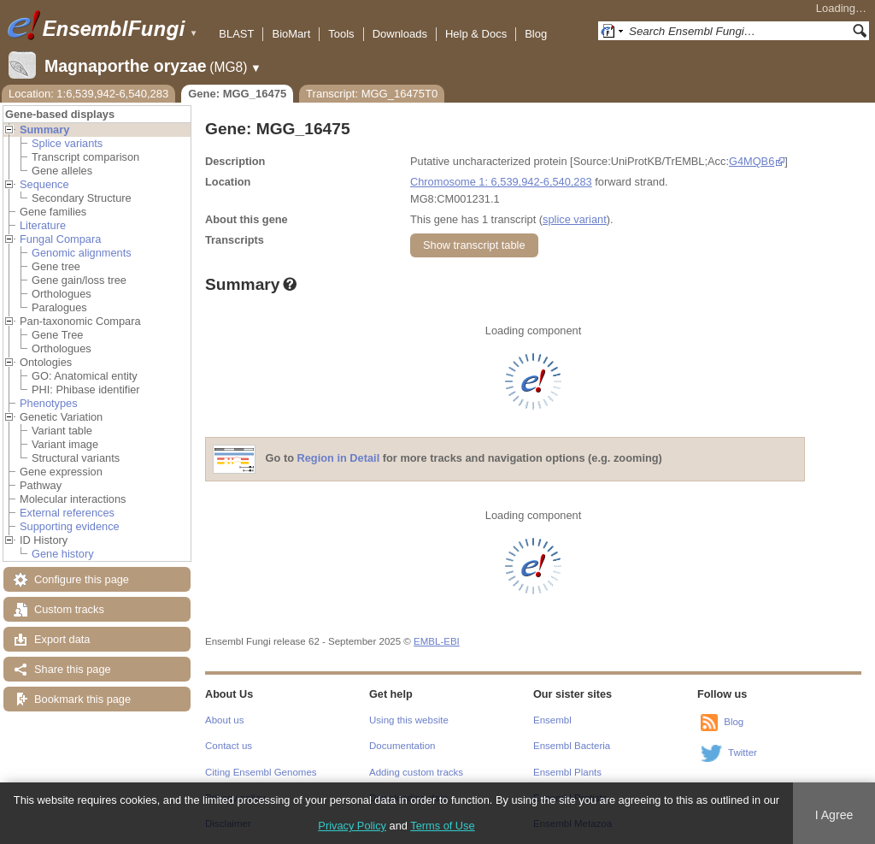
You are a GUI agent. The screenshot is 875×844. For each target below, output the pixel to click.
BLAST (236, 33)
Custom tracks (69, 609)
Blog (536, 33)
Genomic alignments (82, 252)
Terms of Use (442, 825)
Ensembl (552, 720)
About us (224, 720)
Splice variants (67, 143)
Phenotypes (49, 403)
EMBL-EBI (437, 641)
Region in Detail (338, 458)
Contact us (228, 746)
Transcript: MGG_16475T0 (372, 93)
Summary (44, 129)
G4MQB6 (751, 161)
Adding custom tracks (416, 772)
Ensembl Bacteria (571, 746)
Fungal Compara (60, 239)
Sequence (44, 184)
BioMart (291, 33)
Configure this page (81, 579)
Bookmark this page (82, 699)
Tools (341, 33)
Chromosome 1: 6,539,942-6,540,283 (501, 181)
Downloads (400, 33)
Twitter (742, 752)
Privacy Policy (352, 825)
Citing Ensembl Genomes (261, 772)
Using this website (409, 720)
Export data (62, 639)
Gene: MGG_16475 (237, 93)
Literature (43, 225)
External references (67, 512)
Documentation (402, 746)
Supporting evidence (70, 526)
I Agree (834, 815)
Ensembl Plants (567, 772)
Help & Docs (476, 33)
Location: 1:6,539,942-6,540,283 (88, 93)
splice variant (575, 219)
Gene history (63, 553)
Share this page (72, 669)
